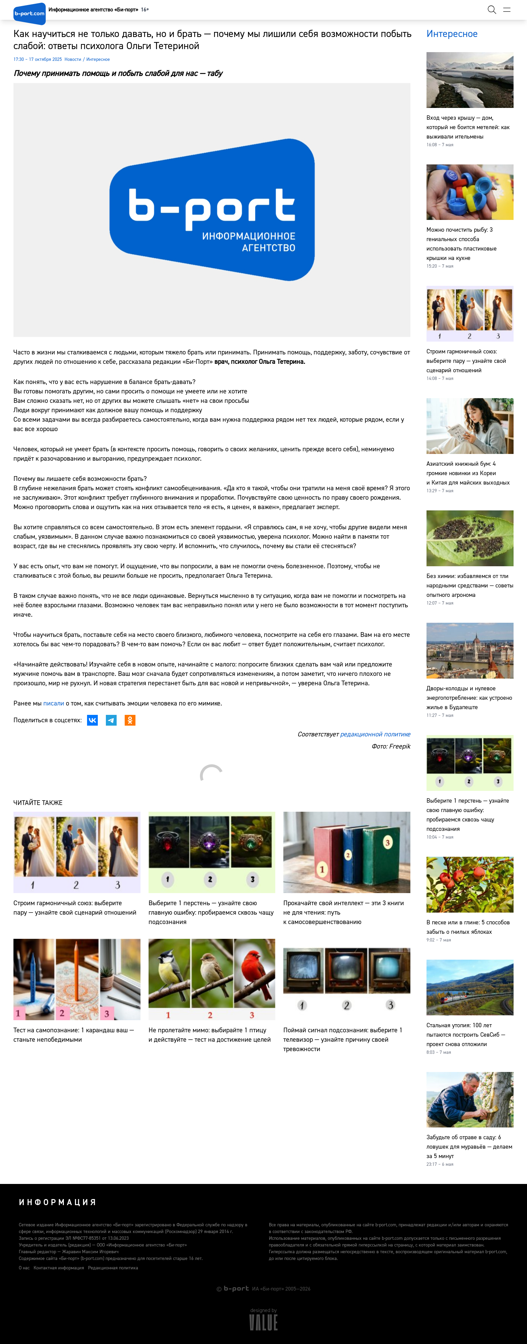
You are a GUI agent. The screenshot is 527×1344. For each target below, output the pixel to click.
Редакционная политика (113, 1268)
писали (54, 703)
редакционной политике (375, 734)
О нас (24, 1268)
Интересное (98, 59)
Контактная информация (59, 1268)
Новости (73, 59)
